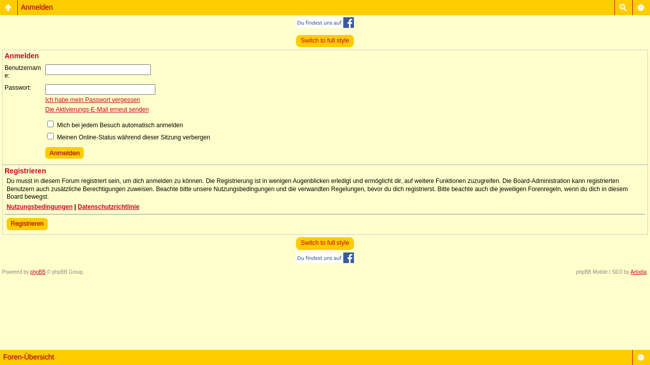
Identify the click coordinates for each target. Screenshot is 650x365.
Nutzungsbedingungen (40, 206)
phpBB (38, 272)
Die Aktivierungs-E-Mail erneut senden (97, 109)
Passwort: (18, 87)
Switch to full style (325, 40)
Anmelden (37, 7)
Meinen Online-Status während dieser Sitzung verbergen (128, 137)
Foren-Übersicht (28, 357)
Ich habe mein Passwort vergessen (92, 99)
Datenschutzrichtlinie (108, 206)
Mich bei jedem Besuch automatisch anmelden (115, 125)
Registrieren (27, 223)
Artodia (639, 272)
